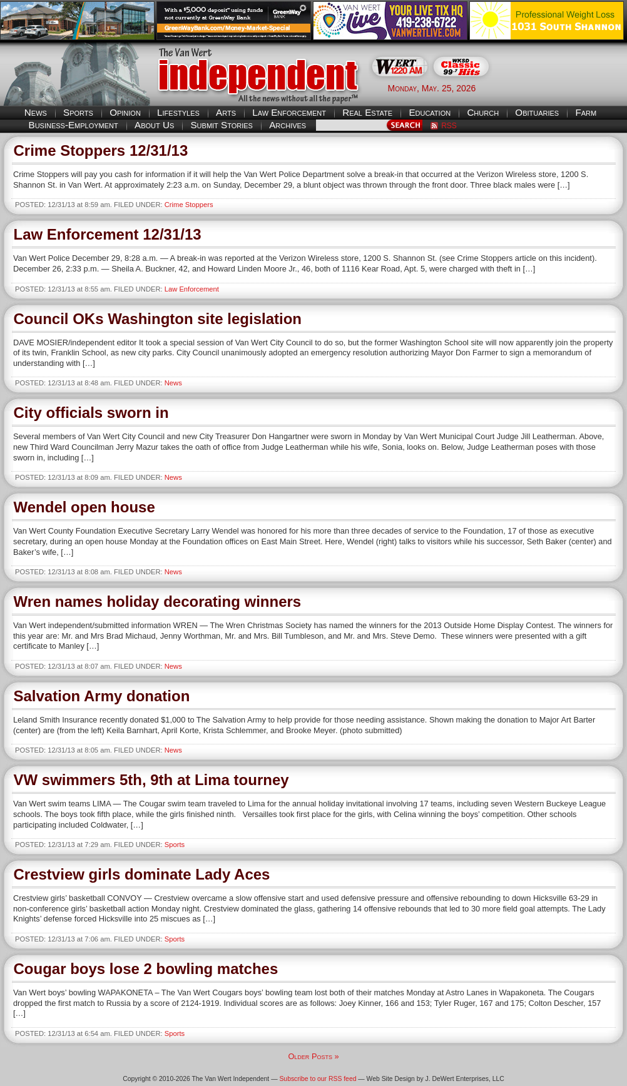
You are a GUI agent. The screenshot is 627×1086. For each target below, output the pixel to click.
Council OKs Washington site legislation (158, 318)
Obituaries (537, 112)
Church (483, 112)
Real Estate (367, 112)
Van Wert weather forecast (564, 87)
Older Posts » (313, 1056)
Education (430, 112)
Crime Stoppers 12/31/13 (101, 150)
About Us (154, 124)
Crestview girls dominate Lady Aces (142, 874)
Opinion (125, 112)
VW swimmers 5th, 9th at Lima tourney (151, 779)
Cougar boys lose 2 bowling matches (146, 968)
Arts (226, 112)
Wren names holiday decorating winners (158, 601)
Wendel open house (84, 507)
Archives (287, 124)
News (35, 112)
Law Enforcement (289, 112)
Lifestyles (178, 112)
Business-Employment (73, 124)
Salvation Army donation (102, 696)
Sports (78, 112)
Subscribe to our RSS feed (317, 1078)
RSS (449, 125)
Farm (585, 112)
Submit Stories (221, 124)
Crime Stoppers (189, 204)
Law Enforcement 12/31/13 (107, 234)
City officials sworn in (91, 412)
